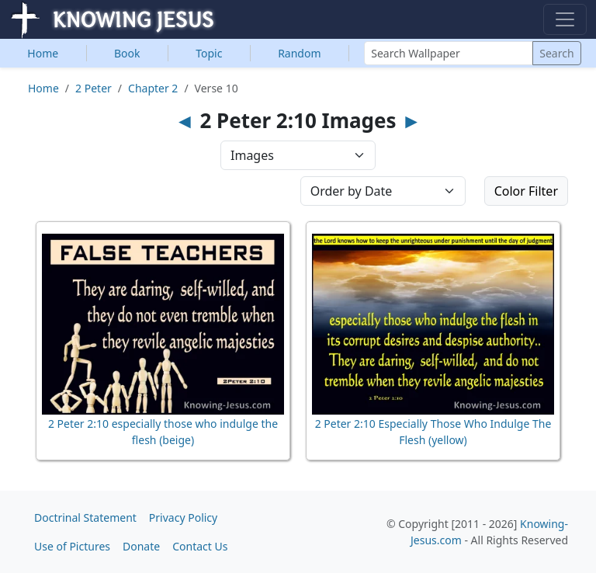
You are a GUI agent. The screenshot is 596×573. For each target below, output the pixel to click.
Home (42, 53)
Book (127, 53)
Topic (209, 53)
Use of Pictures (72, 546)
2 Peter (93, 88)
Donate (141, 546)
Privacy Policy (183, 517)
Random (299, 53)
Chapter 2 (153, 88)
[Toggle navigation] (565, 19)
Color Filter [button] (526, 191)
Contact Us (199, 546)
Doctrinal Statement (85, 517)
